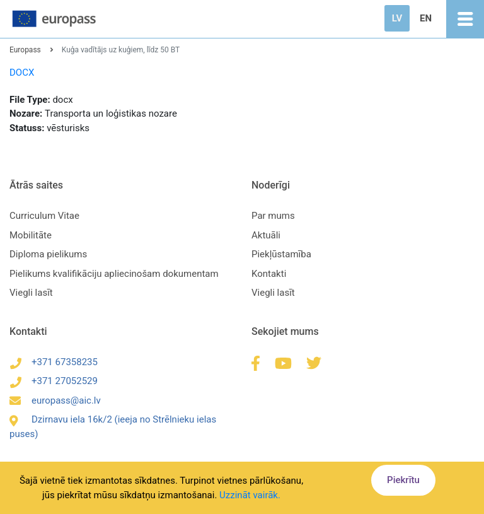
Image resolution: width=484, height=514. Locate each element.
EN (426, 18)
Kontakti (268, 273)
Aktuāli (265, 235)
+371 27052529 (53, 381)
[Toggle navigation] (465, 19)
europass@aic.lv (55, 400)
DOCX (21, 72)
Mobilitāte (30, 235)
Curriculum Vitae (44, 215)
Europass (25, 49)
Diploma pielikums (48, 254)
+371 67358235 (53, 362)
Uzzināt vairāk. (249, 495)
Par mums (273, 215)
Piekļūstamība (281, 254)
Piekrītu (403, 480)
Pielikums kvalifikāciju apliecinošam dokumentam (114, 273)
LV (397, 18)
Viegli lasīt (31, 292)
